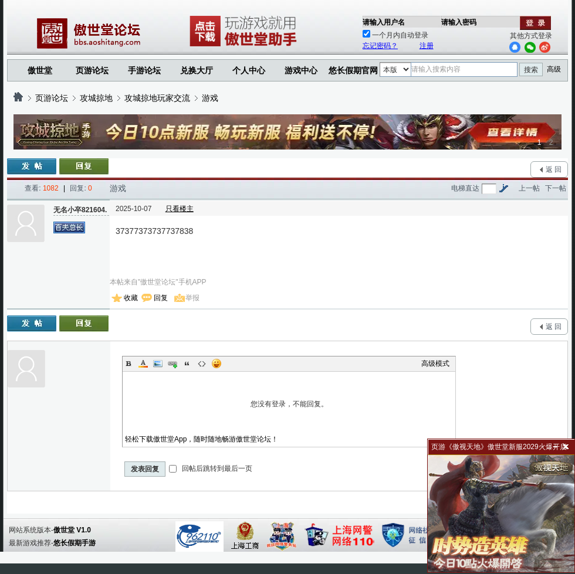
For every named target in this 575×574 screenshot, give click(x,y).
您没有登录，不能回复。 (289, 404)
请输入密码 (458, 22)
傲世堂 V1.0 (72, 530)
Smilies (216, 363)
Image (158, 363)
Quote (187, 363)
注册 (427, 46)
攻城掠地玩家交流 (157, 98)
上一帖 (529, 188)
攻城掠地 (96, 98)
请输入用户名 (384, 22)
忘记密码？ (380, 46)
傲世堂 (40, 70)
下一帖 (555, 188)
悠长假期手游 (74, 543)
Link (172, 363)
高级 (554, 69)
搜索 (531, 70)
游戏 (210, 98)
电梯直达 (465, 188)
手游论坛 (144, 70)
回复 (161, 298)
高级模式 (435, 363)
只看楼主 (179, 209)
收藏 (131, 298)
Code (202, 363)
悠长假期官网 (353, 70)
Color (143, 363)
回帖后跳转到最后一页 (210, 468)
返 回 (554, 169)
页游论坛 (92, 70)
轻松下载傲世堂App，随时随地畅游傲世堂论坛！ (201, 439)
